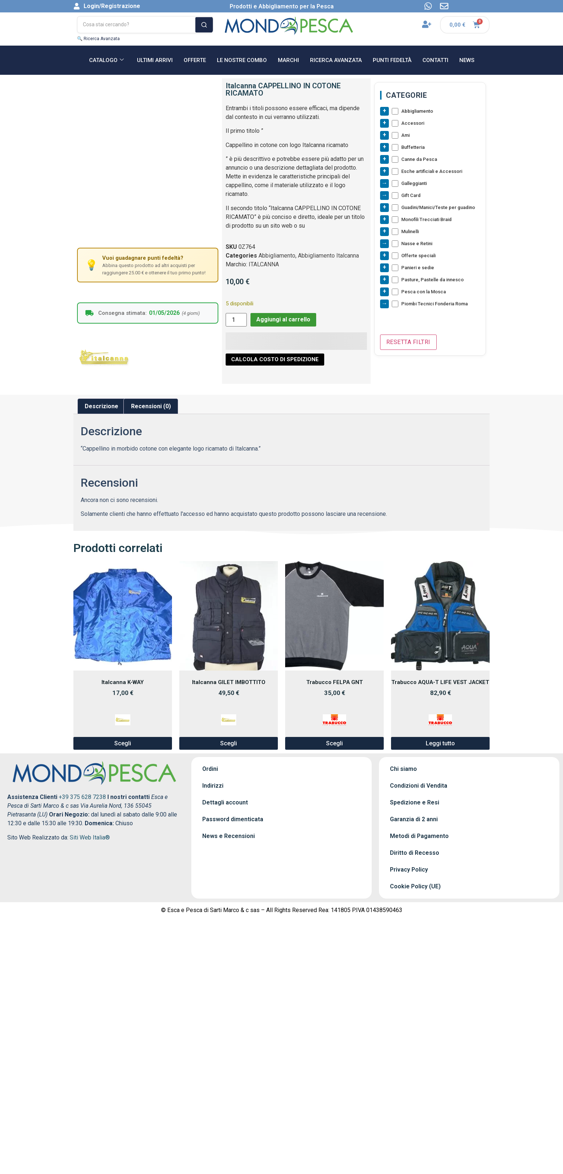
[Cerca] (204, 24)
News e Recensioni (228, 836)
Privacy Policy (409, 869)
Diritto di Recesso (414, 852)
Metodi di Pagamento (419, 836)
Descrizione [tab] (101, 406)
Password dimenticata (232, 819)
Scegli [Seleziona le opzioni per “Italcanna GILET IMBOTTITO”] (228, 743)
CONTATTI (435, 60)
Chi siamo (403, 768)
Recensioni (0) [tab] (151, 406)
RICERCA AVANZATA (336, 60)
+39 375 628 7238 (82, 796)
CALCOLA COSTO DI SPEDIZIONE (275, 359)
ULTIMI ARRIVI (155, 60)
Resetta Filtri (408, 342)
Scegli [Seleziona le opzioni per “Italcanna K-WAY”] (122, 743)
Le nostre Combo (242, 60)
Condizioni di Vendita (418, 785)
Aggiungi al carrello (283, 319)
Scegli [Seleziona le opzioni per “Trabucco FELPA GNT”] (334, 743)
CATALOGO (106, 60)
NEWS (466, 60)
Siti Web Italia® (90, 837)
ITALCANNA (264, 264)
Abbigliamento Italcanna (328, 255)
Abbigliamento (276, 255)
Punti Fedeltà (392, 60)
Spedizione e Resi (414, 802)
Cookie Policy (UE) (415, 886)
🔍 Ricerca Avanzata (98, 38)
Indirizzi (212, 785)
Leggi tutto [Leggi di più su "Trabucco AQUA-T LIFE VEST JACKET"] (440, 743)
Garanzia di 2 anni (414, 819)
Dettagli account (225, 802)
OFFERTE (195, 60)
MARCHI (288, 60)
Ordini (210, 768)
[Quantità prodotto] (236, 320)
